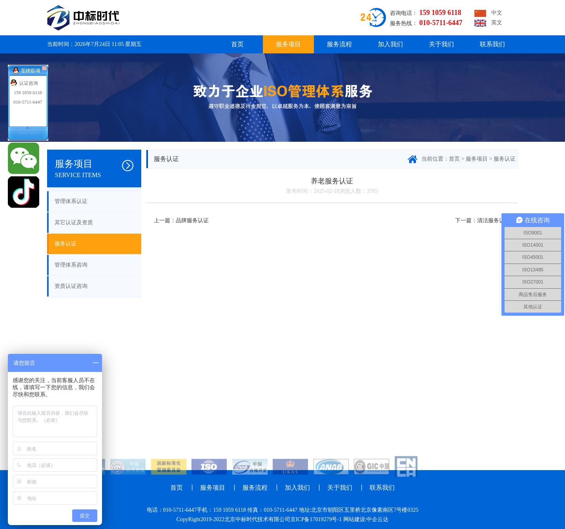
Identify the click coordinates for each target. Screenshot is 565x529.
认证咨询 (28, 83)
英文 (488, 23)
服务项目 (288, 44)
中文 (488, 13)
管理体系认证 (71, 201)
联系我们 (492, 44)
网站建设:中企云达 (366, 519)
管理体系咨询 (71, 265)
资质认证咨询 (71, 286)
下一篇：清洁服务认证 (482, 220)
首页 (237, 44)
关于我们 (441, 44)
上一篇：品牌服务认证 (181, 220)
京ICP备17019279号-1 (316, 519)
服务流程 (339, 44)
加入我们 (390, 44)
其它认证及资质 (74, 222)
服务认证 (66, 244)
